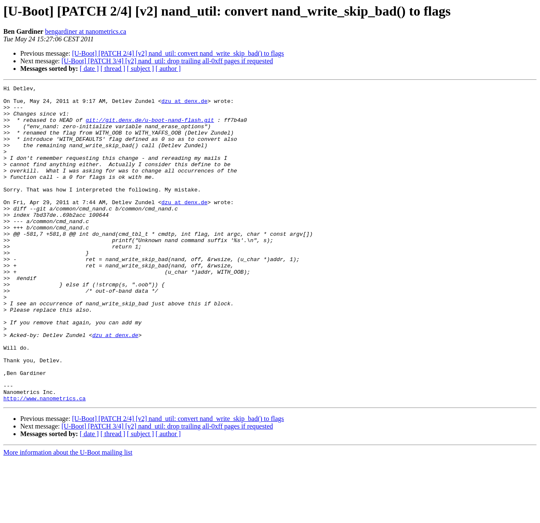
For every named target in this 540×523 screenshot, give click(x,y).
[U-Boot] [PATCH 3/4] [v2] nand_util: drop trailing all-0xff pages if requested (167, 61)
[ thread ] (112, 68)
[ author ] (168, 68)
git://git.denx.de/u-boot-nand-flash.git (150, 127)
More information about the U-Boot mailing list (67, 515)
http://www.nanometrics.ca (44, 461)
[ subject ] (140, 68)
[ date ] (89, 68)
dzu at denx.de (184, 104)
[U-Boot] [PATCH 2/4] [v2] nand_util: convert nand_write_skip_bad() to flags (178, 53)
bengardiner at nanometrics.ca (85, 31)
